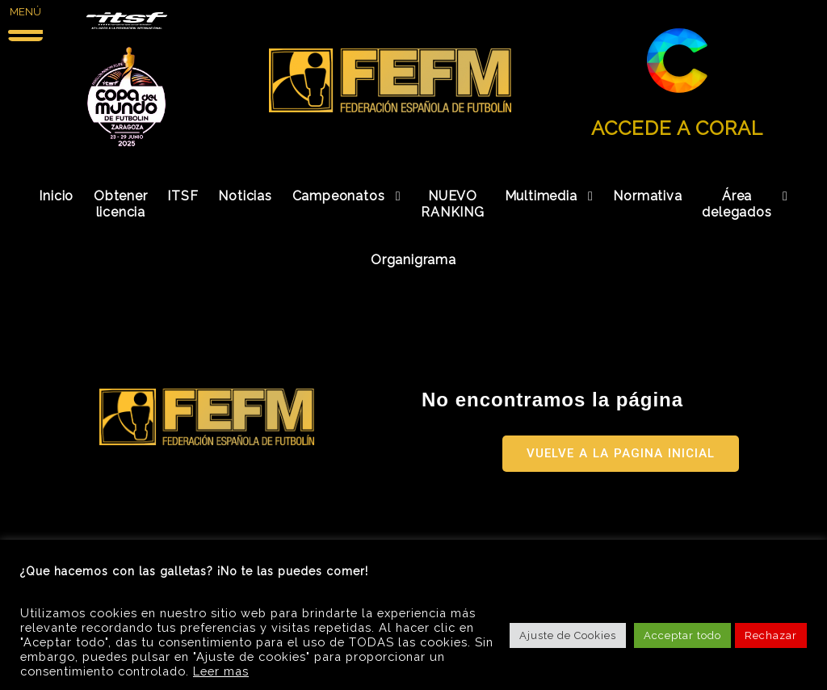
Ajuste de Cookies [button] (567, 635)
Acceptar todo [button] (682, 635)
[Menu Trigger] (25, 21)
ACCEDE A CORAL (677, 128)
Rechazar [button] (771, 635)
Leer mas (221, 671)
